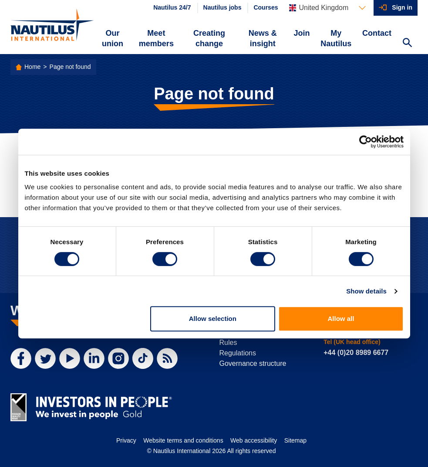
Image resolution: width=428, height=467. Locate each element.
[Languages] (327, 8)
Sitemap (295, 440)
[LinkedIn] (94, 358)
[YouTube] (69, 358)
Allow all (341, 318)
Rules (228, 342)
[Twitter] (45, 358)
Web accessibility (253, 440)
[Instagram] (118, 358)
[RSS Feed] (167, 358)
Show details (366, 291)
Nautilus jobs (222, 7)
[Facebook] (20, 358)
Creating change (209, 38)
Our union (112, 38)
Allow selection (212, 318)
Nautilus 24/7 (172, 7)
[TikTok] (142, 358)
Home (32, 66)
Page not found (70, 66)
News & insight (263, 38)
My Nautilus (335, 38)
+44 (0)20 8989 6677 (356, 352)
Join (301, 33)
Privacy (126, 440)
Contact (376, 33)
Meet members (156, 38)
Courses (265, 7)
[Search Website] (407, 44)
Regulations (237, 353)
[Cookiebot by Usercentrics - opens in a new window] (365, 141)
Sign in (402, 7)
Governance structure (252, 363)
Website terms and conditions (183, 440)
